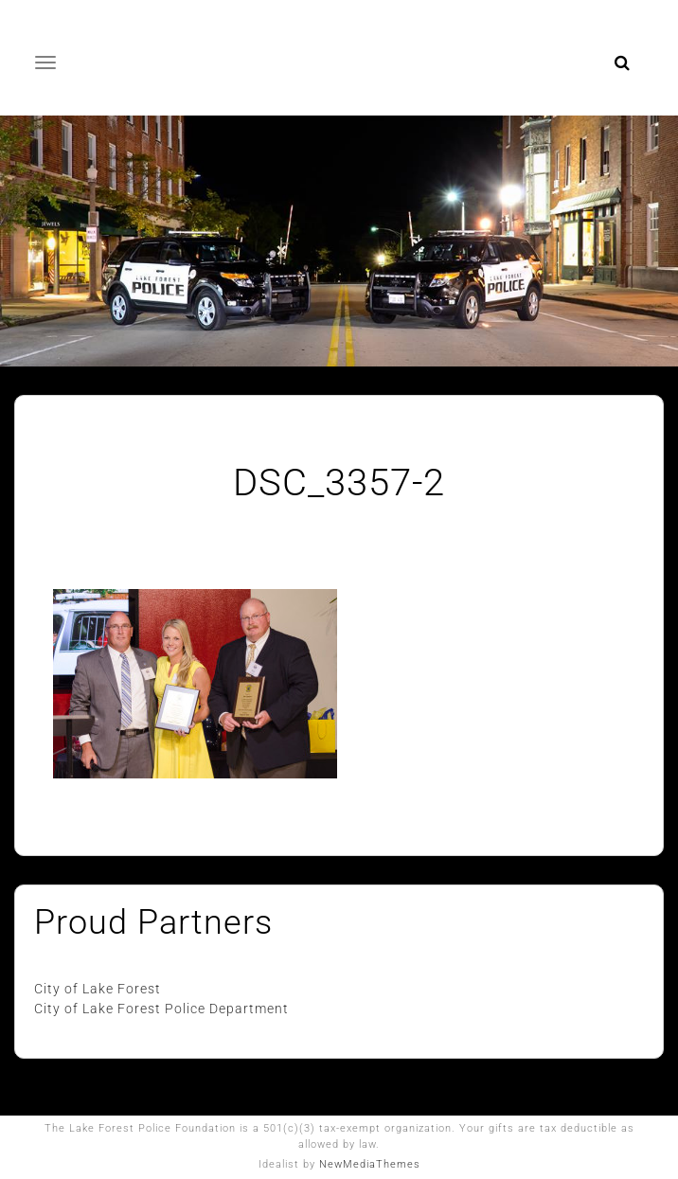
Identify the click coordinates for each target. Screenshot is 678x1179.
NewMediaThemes (369, 1164)
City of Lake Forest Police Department (163, 1008)
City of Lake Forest (97, 988)
